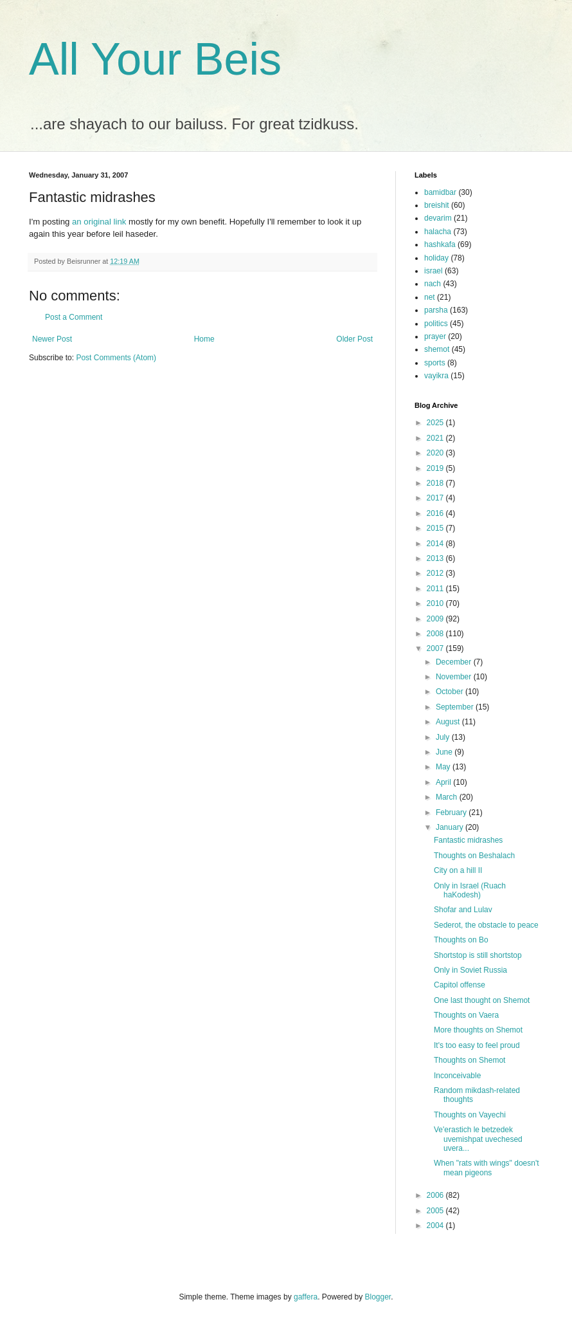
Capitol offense (459, 984)
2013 (436, 558)
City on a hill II (458, 870)
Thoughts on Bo (461, 939)
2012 (436, 573)
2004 (436, 1225)
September (456, 706)
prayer (435, 336)
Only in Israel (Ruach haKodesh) (470, 890)
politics (436, 323)
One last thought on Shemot (482, 1000)
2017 (436, 497)
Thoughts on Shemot (469, 1060)
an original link (99, 221)
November (455, 676)
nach (432, 283)
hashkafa (440, 244)
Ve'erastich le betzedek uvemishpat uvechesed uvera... (478, 1139)
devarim (438, 218)
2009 (436, 618)
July (444, 737)
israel (433, 270)
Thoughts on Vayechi (470, 1114)
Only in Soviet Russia (470, 970)
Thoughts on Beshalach (474, 855)
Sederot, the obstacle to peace (486, 925)
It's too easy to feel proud (477, 1045)
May (444, 766)
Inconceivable (457, 1075)
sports (434, 362)
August (449, 721)
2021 (436, 438)
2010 (436, 603)
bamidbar (440, 192)
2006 (436, 1195)
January (450, 827)
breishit (436, 205)
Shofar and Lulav (463, 909)
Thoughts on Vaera (466, 1015)
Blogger (378, 1296)
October (450, 691)
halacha (437, 231)
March (448, 797)
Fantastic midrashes (468, 840)
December (455, 661)
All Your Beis (155, 59)
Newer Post (52, 339)
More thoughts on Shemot (478, 1029)
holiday (436, 257)
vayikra (436, 375)
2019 (436, 468)
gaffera (305, 1296)
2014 (436, 543)
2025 (436, 422)
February (452, 812)
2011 (436, 588)
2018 (436, 483)
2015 (436, 528)
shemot (436, 349)
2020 (436, 452)
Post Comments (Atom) (116, 357)
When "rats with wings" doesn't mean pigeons (486, 1168)
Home (204, 339)
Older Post (354, 339)
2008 (436, 633)
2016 (436, 513)
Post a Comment (73, 317)
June (445, 752)
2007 (436, 648)
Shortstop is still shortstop (478, 955)
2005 (436, 1210)
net (429, 297)
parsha (436, 310)
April (444, 782)
